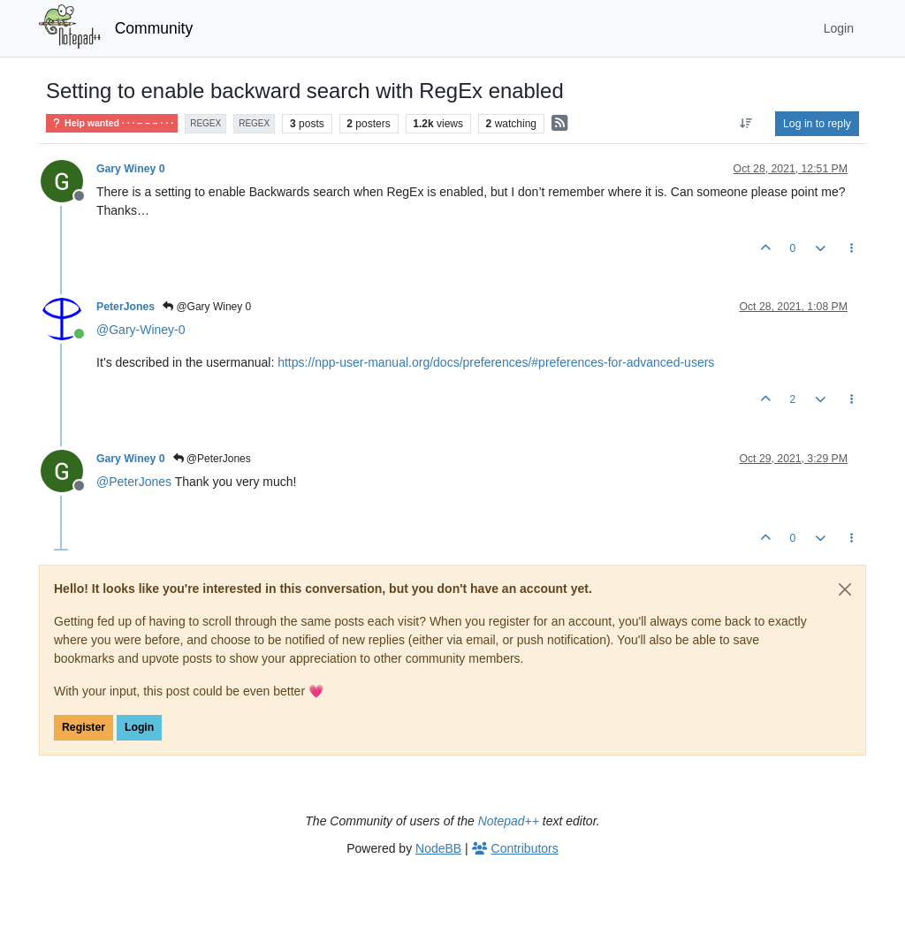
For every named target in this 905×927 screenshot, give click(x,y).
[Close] (845, 589)
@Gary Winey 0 (207, 306)
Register (83, 727)
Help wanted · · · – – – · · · (111, 123)
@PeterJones (212, 458)
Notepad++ (508, 821)
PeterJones (125, 306)
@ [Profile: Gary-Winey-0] (141, 330)
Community (154, 28)
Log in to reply (817, 124)
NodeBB (438, 848)
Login (139, 727)
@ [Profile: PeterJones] (133, 482)
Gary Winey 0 (130, 169)
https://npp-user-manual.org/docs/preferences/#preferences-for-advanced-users (496, 362)
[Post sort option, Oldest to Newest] (746, 123)
